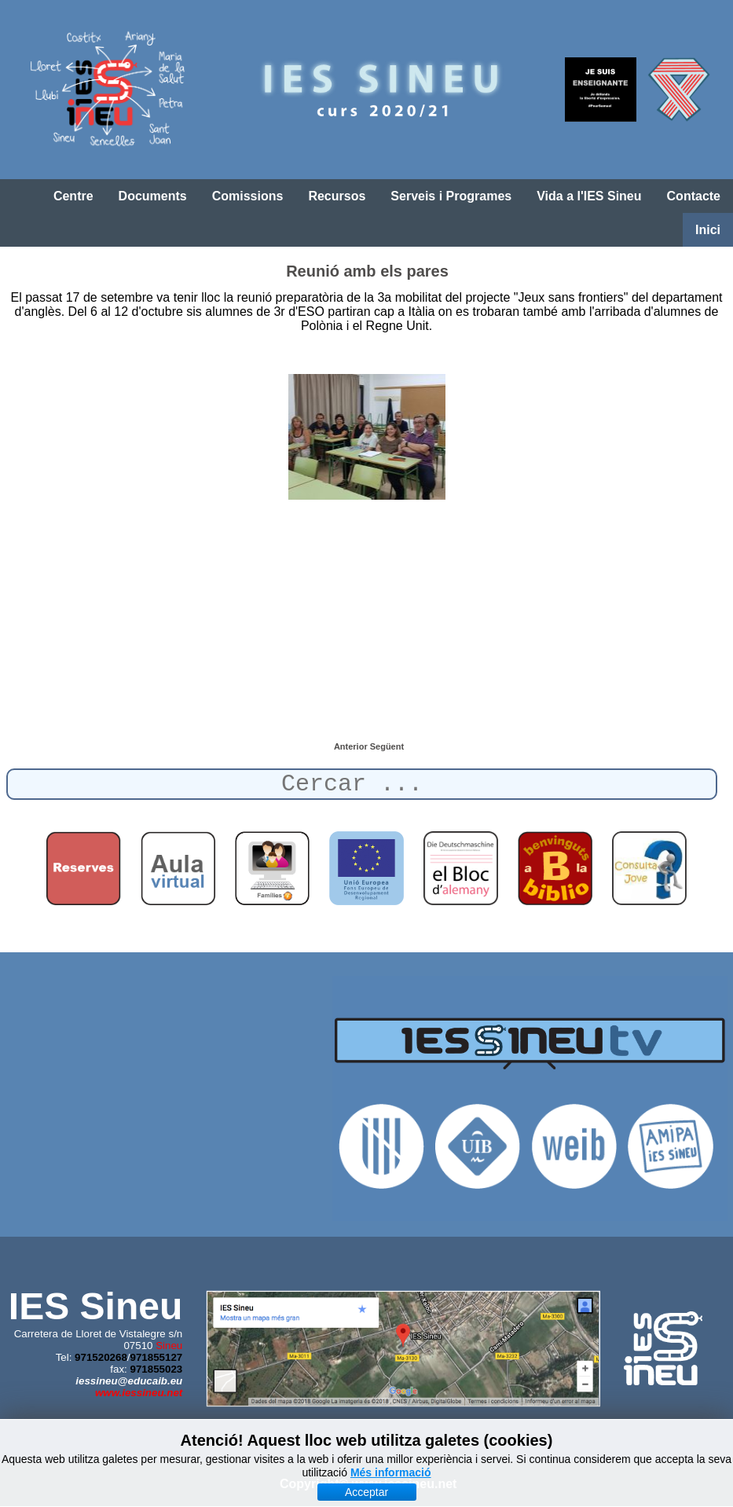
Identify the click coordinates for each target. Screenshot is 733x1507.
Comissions (248, 196)
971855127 (156, 1357)
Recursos (336, 196)
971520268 (101, 1357)
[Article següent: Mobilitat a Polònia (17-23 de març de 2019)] (387, 746)
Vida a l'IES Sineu (589, 196)
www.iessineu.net (138, 1393)
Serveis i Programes (450, 196)
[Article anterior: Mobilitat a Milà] (352, 746)
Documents (153, 196)
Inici (707, 229)
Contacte (693, 196)
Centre (73, 196)
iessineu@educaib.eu (128, 1381)
